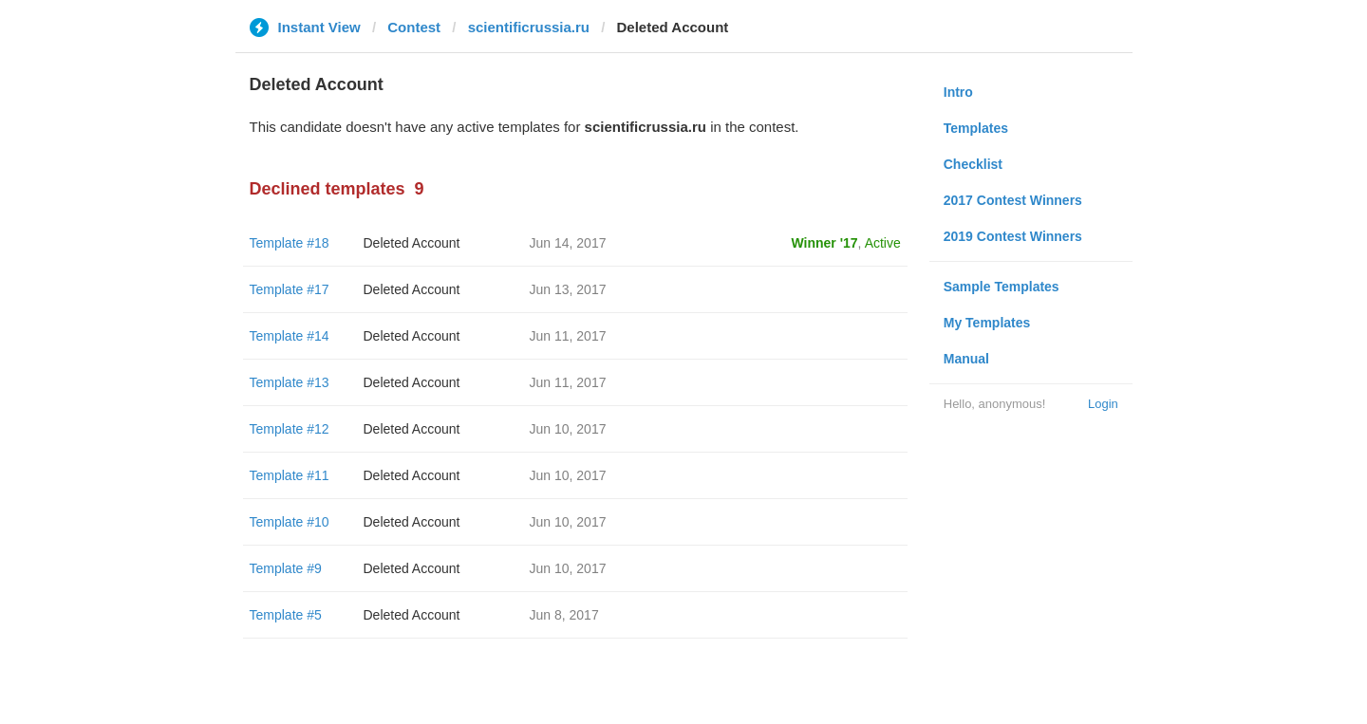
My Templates (987, 322)
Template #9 (286, 568)
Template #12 (289, 428)
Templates (976, 128)
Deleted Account (412, 243)
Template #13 (289, 382)
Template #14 (289, 335)
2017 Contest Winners (1013, 200)
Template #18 (289, 243)
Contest (413, 27)
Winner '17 (825, 243)
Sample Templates (1001, 286)
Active (883, 243)
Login (1103, 404)
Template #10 (289, 521)
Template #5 (286, 614)
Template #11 (289, 475)
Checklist (973, 164)
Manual (966, 358)
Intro (958, 92)
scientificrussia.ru (529, 27)
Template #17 (289, 289)
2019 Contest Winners (1013, 236)
